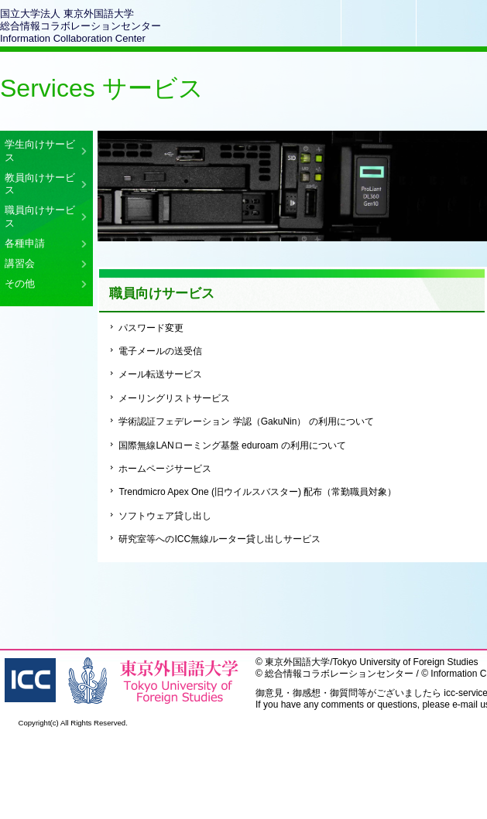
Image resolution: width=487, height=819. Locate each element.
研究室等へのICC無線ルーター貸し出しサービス (219, 539)
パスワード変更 (150, 327)
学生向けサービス (40, 150)
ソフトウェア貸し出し (164, 515)
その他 (20, 283)
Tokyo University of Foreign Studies (405, 662)
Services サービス (102, 88)
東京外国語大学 (297, 662)
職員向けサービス (40, 216)
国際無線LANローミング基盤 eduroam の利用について (231, 445)
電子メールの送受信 (160, 351)
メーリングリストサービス (174, 398)
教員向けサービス (40, 184)
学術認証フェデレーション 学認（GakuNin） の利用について (245, 421)
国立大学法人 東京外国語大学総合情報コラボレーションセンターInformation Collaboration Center (80, 26)
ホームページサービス (164, 468)
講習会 (20, 263)
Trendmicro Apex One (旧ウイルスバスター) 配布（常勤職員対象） (257, 491)
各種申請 (25, 243)
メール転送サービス (160, 374)
